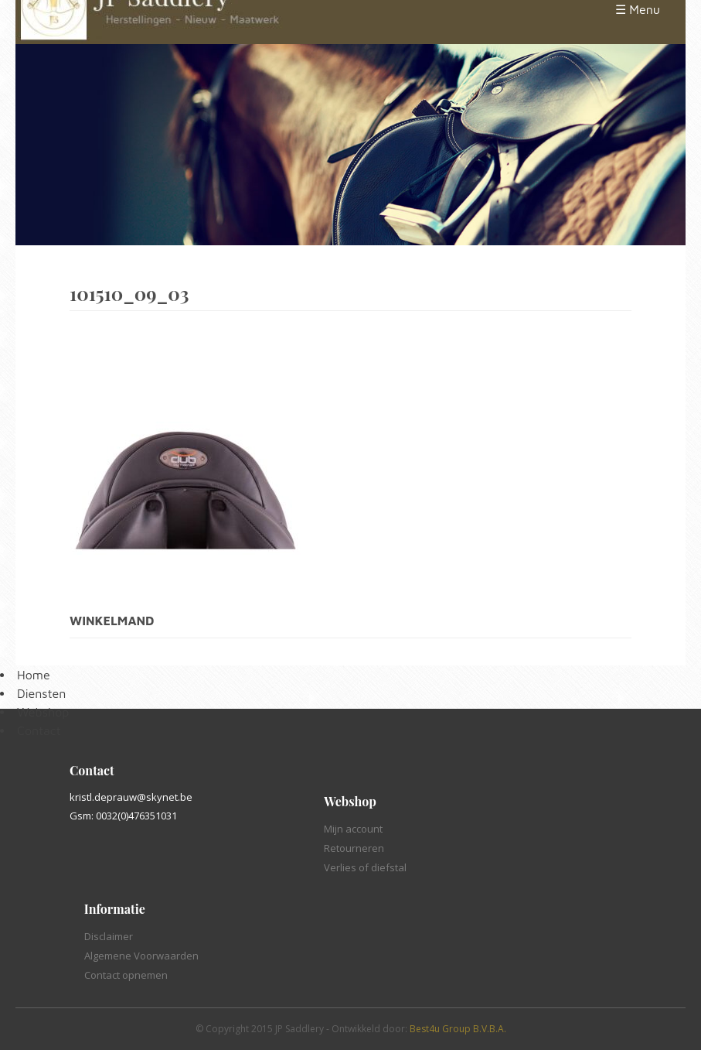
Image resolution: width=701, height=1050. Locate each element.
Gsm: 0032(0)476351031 (123, 816)
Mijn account (353, 829)
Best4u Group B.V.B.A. (458, 1028)
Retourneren (354, 848)
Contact (39, 730)
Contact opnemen (126, 975)
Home (33, 675)
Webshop (43, 712)
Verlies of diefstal (365, 867)
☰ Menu (637, 9)
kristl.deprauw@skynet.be (131, 797)
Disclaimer (108, 936)
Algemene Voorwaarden (141, 956)
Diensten (41, 693)
